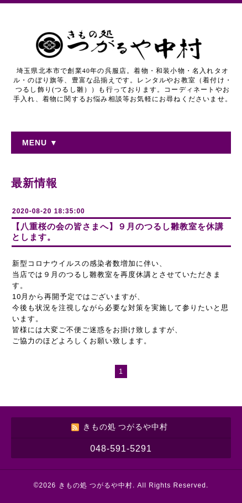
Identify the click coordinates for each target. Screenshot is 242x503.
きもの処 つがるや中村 (96, 485)
